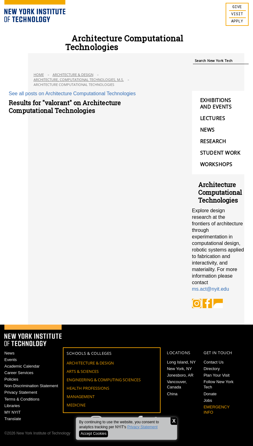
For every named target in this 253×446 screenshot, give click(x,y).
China (172, 394)
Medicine (76, 405)
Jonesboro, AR (180, 375)
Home (39, 74)
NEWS (207, 130)
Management (81, 396)
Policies (11, 379)
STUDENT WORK (220, 153)
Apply (237, 23)
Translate (12, 418)
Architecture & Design (73, 74)
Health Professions (88, 388)
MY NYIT (12, 412)
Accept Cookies (93, 433)
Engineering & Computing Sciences (104, 380)
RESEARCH (213, 141)
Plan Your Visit (217, 375)
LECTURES (212, 118)
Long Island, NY (181, 362)
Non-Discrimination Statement (31, 385)
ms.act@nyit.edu (210, 289)
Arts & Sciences (83, 371)
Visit (237, 15)
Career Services (18, 372)
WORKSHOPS (216, 164)
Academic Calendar (22, 366)
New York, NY (179, 368)
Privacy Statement (142, 427)
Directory (212, 368)
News (9, 353)
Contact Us (213, 362)
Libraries (12, 405)
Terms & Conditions (22, 399)
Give (237, 7)
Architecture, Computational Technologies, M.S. (79, 79)
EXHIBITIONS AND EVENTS (216, 103)
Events (10, 359)
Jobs (208, 400)
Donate (210, 394)
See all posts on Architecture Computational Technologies (72, 93)
